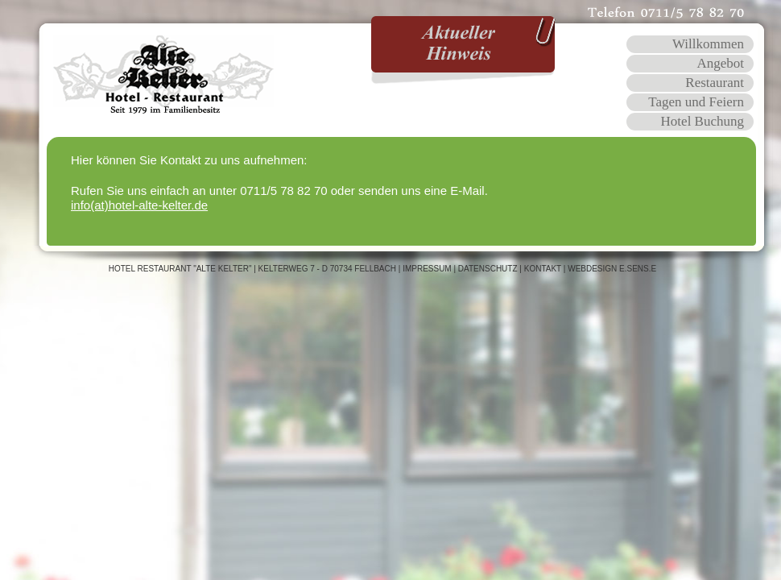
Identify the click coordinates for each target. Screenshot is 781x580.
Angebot (720, 63)
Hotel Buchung (702, 121)
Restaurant (714, 82)
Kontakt (542, 268)
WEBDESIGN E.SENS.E (612, 268)
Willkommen (708, 44)
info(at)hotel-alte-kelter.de (139, 205)
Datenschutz (488, 268)
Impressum (427, 268)
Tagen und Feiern (696, 102)
